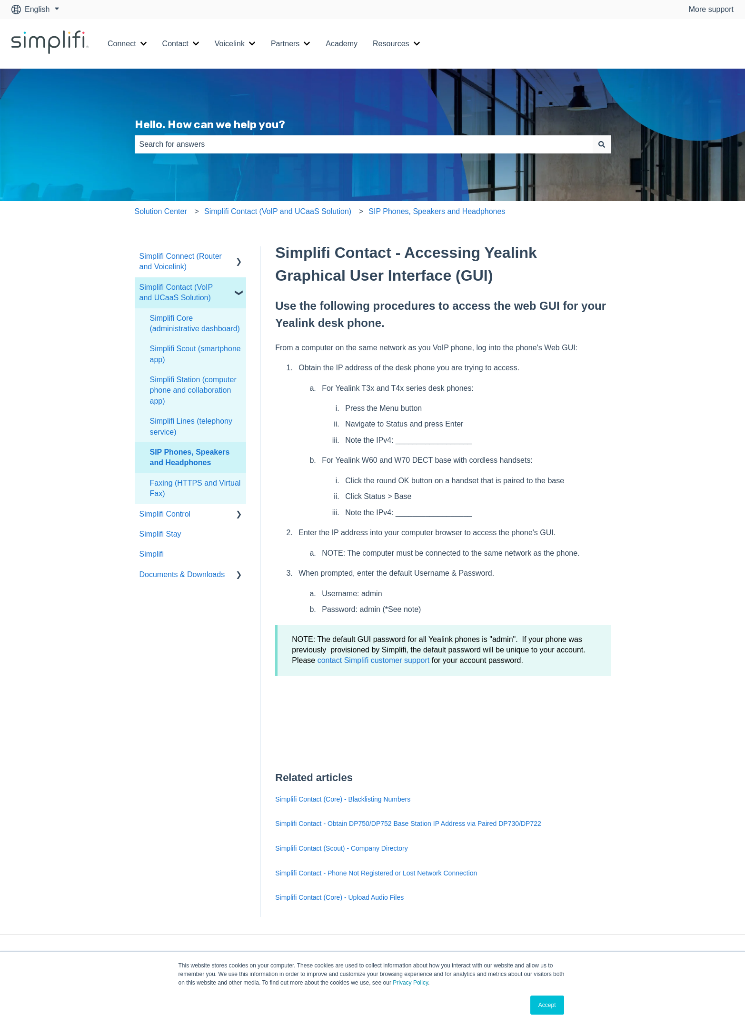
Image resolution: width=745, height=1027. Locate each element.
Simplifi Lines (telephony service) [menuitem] (191, 426)
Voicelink (230, 44)
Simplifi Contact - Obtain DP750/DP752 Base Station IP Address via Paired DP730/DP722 (408, 823)
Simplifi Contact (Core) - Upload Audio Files (339, 897)
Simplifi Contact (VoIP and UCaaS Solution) (277, 211)
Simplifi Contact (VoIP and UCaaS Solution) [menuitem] (176, 292)
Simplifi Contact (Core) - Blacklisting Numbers (342, 799)
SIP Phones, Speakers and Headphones (436, 211)
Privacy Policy (410, 982)
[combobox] (364, 144)
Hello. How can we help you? (210, 124)
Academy (342, 44)
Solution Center (161, 211)
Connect (122, 44)
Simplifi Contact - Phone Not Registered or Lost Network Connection (376, 873)
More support (711, 9)
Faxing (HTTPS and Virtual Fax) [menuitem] (195, 488)
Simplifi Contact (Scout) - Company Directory (341, 848)
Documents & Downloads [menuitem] (182, 574)
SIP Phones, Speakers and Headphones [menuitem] (190, 457)
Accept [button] (547, 1005)
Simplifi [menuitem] (151, 554)
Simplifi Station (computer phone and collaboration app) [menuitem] (193, 390)
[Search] (602, 144)
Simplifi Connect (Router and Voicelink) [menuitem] (180, 261)
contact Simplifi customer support (374, 660)
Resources (391, 44)
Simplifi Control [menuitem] (165, 514)
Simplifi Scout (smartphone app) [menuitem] (195, 354)
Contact (175, 44)
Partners (285, 44)
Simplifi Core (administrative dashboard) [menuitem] (195, 323)
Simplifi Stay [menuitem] (160, 534)
